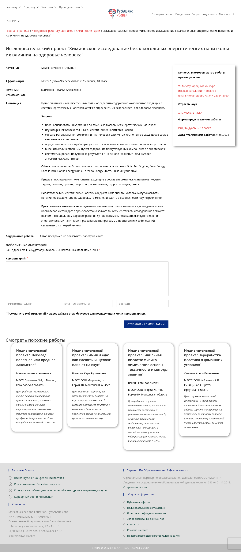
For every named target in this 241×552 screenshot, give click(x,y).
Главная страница (17, 30)
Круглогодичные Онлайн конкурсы (37, 484)
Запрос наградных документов (145, 518)
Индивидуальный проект (194, 128)
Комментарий (17, 258)
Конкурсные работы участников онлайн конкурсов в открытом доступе (60, 490)
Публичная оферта (138, 502)
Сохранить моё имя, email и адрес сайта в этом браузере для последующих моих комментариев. (77, 313)
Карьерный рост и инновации (33, 496)
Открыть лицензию (136, 487)
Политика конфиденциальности (146, 513)
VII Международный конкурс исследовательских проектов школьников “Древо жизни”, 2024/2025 (203, 90)
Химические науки (88, 30)
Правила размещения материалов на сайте (153, 535)
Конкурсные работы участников (52, 30)
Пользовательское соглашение (146, 507)
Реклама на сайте (137, 530)
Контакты (133, 524)
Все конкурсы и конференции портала (39, 478)
